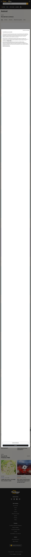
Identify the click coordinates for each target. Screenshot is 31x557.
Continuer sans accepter (26, 30)
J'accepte (15, 445)
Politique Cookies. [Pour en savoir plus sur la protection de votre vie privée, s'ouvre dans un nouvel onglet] (9, 40)
